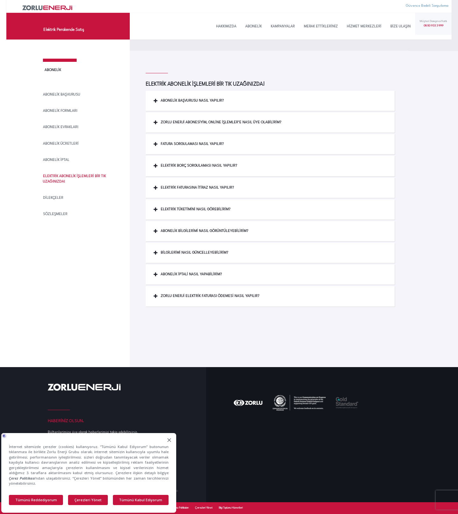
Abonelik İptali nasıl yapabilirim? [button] (188, 274)
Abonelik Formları (60, 111)
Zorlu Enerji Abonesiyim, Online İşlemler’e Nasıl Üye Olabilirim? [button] (217, 122)
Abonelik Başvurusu (61, 95)
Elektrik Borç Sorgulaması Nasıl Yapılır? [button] (195, 166)
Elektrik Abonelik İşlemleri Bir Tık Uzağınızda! (74, 179)
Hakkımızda (226, 26)
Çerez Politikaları (180, 508)
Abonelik (253, 26)
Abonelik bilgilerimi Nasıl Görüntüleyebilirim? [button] (201, 231)
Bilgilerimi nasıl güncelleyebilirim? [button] (191, 253)
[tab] (270, 101)
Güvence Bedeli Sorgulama (427, 6)
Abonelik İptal (56, 160)
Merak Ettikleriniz (321, 26)
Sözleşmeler (55, 214)
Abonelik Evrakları (60, 127)
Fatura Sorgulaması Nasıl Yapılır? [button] (189, 144)
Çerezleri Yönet (203, 508)
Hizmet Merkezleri (364, 26)
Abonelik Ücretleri (61, 144)
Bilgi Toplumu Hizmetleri (231, 508)
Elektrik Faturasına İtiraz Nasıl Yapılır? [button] (194, 188)
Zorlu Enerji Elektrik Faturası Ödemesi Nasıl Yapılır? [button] (206, 296)
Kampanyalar (283, 26)
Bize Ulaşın (400, 26)
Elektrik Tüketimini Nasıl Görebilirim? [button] (192, 209)
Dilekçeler (53, 198)
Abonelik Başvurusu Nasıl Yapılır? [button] (189, 101)
